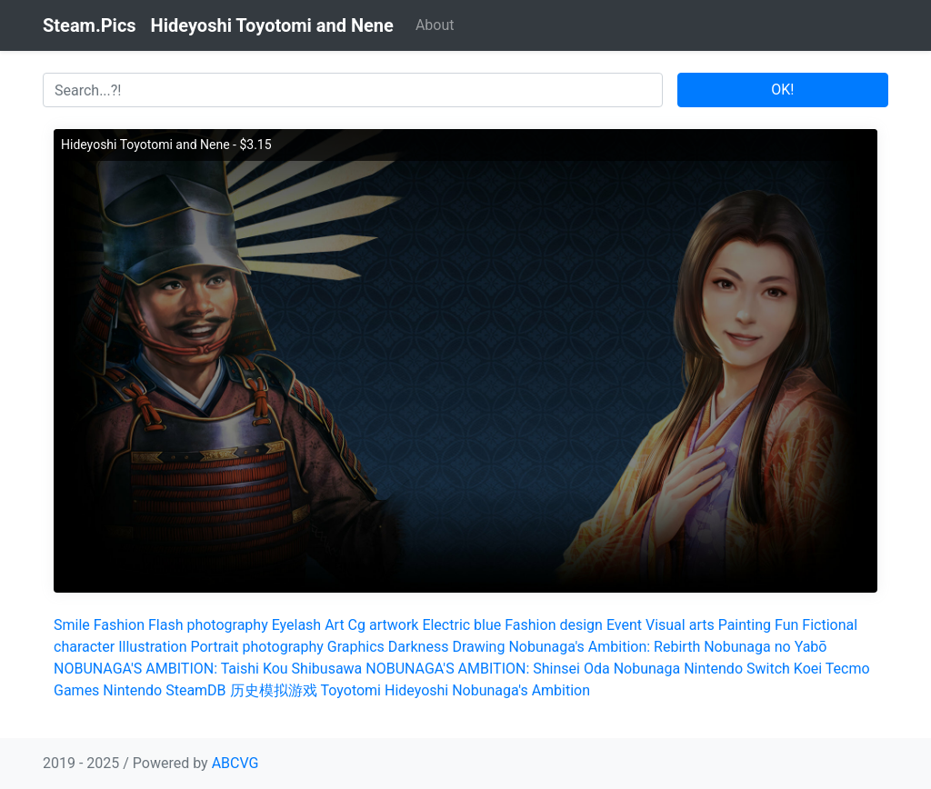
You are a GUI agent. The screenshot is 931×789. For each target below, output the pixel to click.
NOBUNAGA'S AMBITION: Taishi (156, 668)
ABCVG (235, 763)
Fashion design (554, 625)
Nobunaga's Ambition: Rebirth (604, 646)
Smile (72, 625)
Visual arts (680, 625)
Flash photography (208, 625)
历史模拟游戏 (273, 690)
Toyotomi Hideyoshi (385, 690)
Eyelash (297, 625)
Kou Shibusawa (312, 668)
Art (334, 625)
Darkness (418, 646)
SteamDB (195, 690)
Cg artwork (383, 625)
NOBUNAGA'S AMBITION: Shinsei (472, 668)
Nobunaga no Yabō (765, 646)
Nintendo (132, 690)
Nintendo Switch (737, 668)
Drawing (478, 646)
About (435, 25)
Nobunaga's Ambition (521, 690)
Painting (744, 625)
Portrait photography (257, 646)
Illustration (152, 646)
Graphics (356, 646)
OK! (782, 89)
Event (624, 625)
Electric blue (461, 625)
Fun (786, 625)
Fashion (119, 625)
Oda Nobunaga (632, 668)
